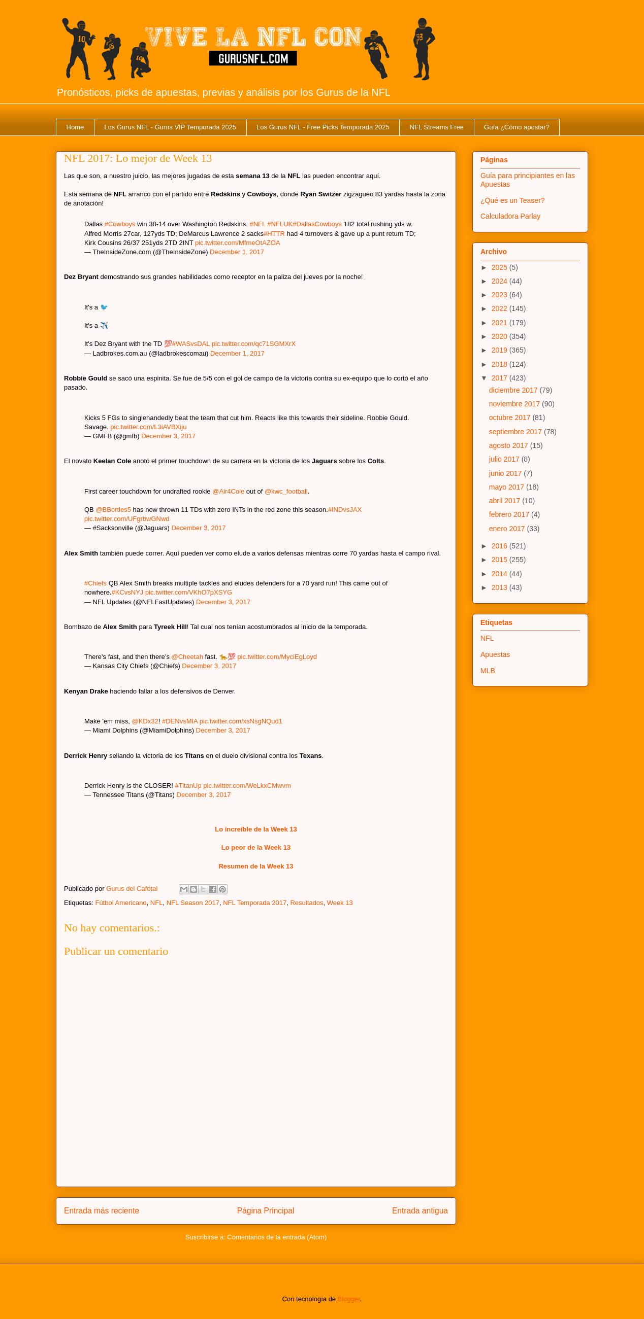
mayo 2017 (507, 487)
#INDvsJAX (345, 509)
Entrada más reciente (101, 1210)
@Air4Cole (228, 491)
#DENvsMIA (180, 721)
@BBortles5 (113, 509)
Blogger (349, 1299)
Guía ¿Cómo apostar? (517, 127)
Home (75, 127)
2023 (500, 295)
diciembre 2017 (514, 390)
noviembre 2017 (515, 404)
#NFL (257, 224)
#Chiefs (95, 583)
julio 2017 (505, 459)
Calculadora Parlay (510, 216)
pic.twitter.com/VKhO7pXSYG (188, 592)
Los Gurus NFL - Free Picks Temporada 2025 (323, 127)
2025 (500, 267)
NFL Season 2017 (193, 903)
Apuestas (495, 654)
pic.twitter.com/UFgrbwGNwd (127, 519)
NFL (156, 903)
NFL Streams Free (437, 127)
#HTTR (274, 233)
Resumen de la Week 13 (255, 866)
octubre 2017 (511, 417)
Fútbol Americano (120, 903)
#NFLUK (280, 224)
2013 (500, 587)
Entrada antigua (420, 1210)
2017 (500, 378)
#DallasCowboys (317, 224)
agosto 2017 (509, 445)
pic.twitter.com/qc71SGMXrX (254, 344)
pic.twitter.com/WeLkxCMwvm (247, 785)
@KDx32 (145, 721)
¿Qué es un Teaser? (512, 200)
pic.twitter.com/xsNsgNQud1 (241, 721)
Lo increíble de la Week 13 (256, 829)
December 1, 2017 (237, 252)
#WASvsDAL (191, 344)
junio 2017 (506, 473)
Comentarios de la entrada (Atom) (277, 1237)
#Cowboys (120, 224)
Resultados (306, 903)
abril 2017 (505, 501)
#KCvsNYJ (127, 592)
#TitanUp (188, 785)
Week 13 (340, 903)
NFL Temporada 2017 (254, 903)
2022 (500, 308)
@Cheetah (187, 657)
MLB (487, 671)
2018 (500, 364)
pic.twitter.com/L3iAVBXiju (148, 427)
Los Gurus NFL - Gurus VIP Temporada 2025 (170, 127)
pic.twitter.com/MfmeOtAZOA (237, 243)
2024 (500, 281)
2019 (500, 350)
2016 (500, 546)
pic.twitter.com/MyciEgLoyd (277, 657)
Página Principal (266, 1210)
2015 (500, 560)
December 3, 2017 (168, 436)
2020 (500, 336)
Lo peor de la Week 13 (256, 847)
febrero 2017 (510, 514)
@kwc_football (286, 491)
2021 (500, 323)
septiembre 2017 (516, 432)
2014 (500, 574)
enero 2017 (508, 529)
